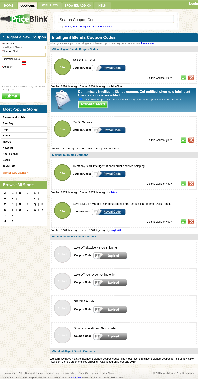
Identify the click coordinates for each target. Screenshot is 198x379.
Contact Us (9, 373)
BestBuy (8, 123)
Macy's (7, 141)
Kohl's (7, 135)
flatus (113, 192)
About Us (83, 373)
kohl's (68, 26)
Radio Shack (10, 153)
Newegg (8, 147)
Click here (76, 377)
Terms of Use (52, 373)
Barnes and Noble (14, 117)
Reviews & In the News (102, 373)
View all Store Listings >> (16, 172)
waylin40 (115, 230)
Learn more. (147, 43)
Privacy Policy (68, 373)
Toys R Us (9, 165)
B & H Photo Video (103, 26)
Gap (5, 129)
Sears (76, 26)
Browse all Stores (34, 373)
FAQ (20, 373)
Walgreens (86, 26)
